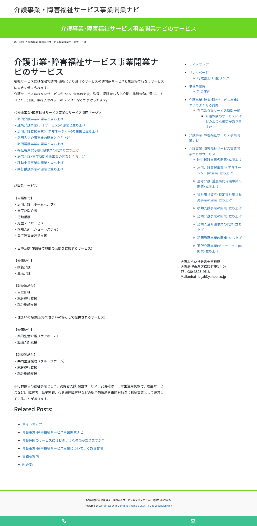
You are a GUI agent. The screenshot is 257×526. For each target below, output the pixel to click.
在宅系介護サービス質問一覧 (218, 110)
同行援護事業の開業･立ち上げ (219, 159)
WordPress (105, 505)
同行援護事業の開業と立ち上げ (40, 168)
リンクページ (199, 72)
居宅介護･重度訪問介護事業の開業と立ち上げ (51, 156)
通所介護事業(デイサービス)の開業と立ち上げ (51, 125)
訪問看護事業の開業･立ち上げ (219, 237)
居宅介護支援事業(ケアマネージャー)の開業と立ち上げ (58, 131)
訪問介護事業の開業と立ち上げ (40, 118)
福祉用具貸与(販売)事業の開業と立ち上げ (48, 149)
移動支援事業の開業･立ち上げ (219, 207)
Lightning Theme (127, 505)
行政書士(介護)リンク (213, 77)
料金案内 (203, 91)
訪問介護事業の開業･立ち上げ (219, 215)
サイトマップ (199, 64)
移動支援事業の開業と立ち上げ (40, 162)
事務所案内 (197, 86)
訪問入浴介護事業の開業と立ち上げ (43, 137)
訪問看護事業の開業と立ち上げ (40, 143)
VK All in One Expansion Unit (156, 505)
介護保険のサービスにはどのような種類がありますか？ (223, 121)
